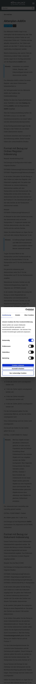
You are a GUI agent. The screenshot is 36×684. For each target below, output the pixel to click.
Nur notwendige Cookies (18, 373)
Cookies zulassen (18, 365)
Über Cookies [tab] (29, 315)
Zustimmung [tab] (6, 315)
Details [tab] (17, 315)
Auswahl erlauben (18, 368)
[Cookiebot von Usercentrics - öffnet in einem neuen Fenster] (25, 309)
